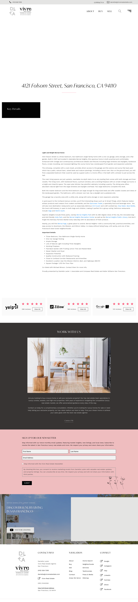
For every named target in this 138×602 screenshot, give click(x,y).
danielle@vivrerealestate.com (49, 574)
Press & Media (88, 574)
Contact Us (99, 2)
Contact (72, 574)
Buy (100, 11)
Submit (27, 483)
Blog (70, 571)
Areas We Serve (75, 578)
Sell (109, 11)
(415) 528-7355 (43, 570)
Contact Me (69, 420)
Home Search (88, 561)
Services (86, 567)
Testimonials (87, 571)
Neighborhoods (88, 564)
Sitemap (86, 578)
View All (37, 309)
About (90, 11)
